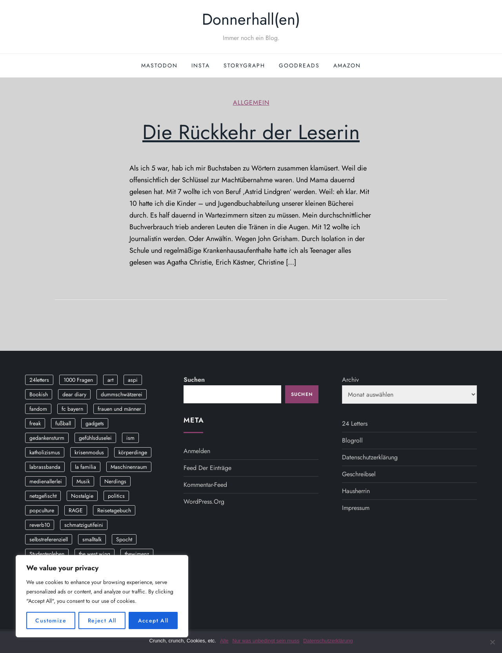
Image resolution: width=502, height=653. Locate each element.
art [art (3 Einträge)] (110, 380)
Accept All (153, 620)
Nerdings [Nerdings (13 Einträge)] (115, 481)
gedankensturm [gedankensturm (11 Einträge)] (46, 438)
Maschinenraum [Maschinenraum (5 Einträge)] (129, 467)
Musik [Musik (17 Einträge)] (83, 481)
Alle (224, 641)
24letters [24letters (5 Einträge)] (39, 380)
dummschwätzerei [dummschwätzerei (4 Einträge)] (121, 394)
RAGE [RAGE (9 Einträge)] (76, 510)
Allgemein (251, 103)
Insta (200, 65)
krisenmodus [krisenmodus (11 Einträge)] (89, 452)
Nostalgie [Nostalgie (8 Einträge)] (82, 496)
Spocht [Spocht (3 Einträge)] (124, 539)
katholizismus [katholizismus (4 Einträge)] (44, 452)
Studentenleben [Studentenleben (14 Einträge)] (46, 554)
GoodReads (299, 65)
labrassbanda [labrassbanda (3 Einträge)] (44, 467)
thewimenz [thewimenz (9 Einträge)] (137, 554)
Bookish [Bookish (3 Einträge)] (38, 394)
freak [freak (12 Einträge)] (35, 423)
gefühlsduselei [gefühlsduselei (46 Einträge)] (95, 438)
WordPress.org (204, 501)
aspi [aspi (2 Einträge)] (133, 380)
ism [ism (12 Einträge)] (130, 438)
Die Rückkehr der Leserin (251, 132)
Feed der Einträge (207, 467)
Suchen (194, 379)
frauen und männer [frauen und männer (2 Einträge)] (119, 409)
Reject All (102, 620)
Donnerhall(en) (251, 19)
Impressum (355, 507)
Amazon (347, 65)
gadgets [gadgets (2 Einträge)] (94, 423)
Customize (50, 620)
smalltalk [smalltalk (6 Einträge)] (92, 539)
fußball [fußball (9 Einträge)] (63, 423)
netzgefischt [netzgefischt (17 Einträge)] (42, 496)
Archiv (350, 379)
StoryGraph (244, 65)
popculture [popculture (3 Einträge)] (41, 510)
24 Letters (354, 423)
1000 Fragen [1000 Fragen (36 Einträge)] (78, 380)
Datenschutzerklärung (370, 457)
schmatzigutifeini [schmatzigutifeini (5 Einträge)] (83, 525)
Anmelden (197, 450)
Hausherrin (356, 490)
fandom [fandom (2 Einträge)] (38, 409)
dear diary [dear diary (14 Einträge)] (74, 394)
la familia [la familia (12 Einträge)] (85, 467)
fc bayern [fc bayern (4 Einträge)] (72, 409)
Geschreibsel (359, 474)
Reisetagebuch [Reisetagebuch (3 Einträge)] (114, 510)
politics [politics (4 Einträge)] (116, 496)
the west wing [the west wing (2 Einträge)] (94, 554)
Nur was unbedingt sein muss (266, 641)
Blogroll (352, 440)
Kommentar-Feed (205, 484)
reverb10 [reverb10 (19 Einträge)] (39, 525)
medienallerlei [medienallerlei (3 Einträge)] (45, 481)
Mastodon (159, 65)
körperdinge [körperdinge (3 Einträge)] (132, 452)
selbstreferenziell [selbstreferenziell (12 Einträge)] (48, 539)
